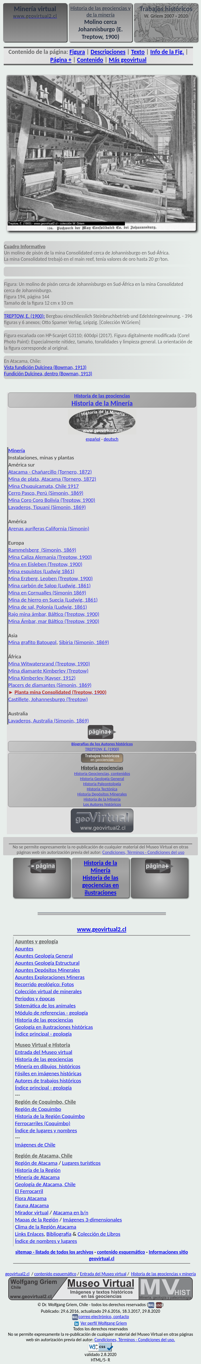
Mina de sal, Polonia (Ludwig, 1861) (47, 607)
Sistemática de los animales (45, 1005)
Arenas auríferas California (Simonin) (48, 528)
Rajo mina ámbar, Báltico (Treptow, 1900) (53, 614)
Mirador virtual (31, 1212)
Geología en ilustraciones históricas (54, 1027)
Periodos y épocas (35, 998)
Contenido (90, 60)
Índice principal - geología (43, 1034)
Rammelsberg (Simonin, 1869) (42, 550)
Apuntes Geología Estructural (47, 963)
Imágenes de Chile (35, 1144)
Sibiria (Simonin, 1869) (84, 642)
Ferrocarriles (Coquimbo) (42, 1123)
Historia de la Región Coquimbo (50, 1116)
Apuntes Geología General (44, 955)
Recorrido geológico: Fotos (44, 984)
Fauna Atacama (32, 1205)
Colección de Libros (99, 1234)
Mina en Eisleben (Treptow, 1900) (45, 564)
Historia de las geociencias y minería (163, 1274)
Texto (138, 52)
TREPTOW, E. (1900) (102, 749)
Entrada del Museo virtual (43, 1052)
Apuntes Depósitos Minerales (47, 970)
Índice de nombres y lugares (46, 1241)
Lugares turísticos (81, 1163)
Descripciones (108, 52)
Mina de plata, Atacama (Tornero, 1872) (52, 479)
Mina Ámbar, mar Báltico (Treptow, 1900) (53, 621)
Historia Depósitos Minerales (102, 794)
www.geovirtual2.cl (101, 929)
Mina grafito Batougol (32, 642)
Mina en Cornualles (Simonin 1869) (47, 592)
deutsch (111, 439)
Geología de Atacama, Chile (45, 1184)
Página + (60, 60)
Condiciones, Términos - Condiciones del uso (143, 852)
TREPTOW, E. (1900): (24, 316)
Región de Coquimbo (38, 1109)
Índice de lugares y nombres (46, 1130)
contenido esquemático (121, 1252)
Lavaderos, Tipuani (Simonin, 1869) (47, 507)
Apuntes (24, 948)
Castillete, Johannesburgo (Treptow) (48, 699)
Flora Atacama (30, 1198)
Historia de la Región (37, 1170)
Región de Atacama (36, 1163)
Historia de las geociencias (44, 1020)
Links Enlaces (29, 1234)
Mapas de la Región (36, 1219)
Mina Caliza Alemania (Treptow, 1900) (50, 557)
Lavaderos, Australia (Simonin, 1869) (48, 720)
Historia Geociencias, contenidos (102, 773)
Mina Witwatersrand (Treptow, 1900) (49, 663)
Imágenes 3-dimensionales (92, 1219)
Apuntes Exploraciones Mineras (49, 977)
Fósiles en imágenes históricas (48, 1073)
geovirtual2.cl (17, 1274)
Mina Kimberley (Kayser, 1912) (42, 678)
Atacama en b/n (70, 1212)
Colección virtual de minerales (48, 991)
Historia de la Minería (102, 799)
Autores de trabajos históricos (48, 1080)
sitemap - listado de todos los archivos (54, 1252)
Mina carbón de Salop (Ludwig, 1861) (49, 585)
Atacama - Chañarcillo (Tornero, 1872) (50, 472)
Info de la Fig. (167, 52)
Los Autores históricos (102, 804)
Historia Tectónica (102, 788)
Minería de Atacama (37, 1177)
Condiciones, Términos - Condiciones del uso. (134, 1339)
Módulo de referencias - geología (51, 1012)
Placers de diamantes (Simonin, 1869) (50, 685)
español (93, 439)
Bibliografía (59, 1234)
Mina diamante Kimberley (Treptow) (48, 670)
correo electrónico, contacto (103, 1316)
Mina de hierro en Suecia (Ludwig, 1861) (53, 600)
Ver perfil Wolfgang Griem (100, 1323)
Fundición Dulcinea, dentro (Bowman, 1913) (48, 373)
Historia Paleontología (102, 783)
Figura (77, 52)
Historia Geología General (102, 778)
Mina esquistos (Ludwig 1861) (41, 571)
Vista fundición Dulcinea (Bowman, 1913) (45, 367)
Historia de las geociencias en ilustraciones (100, 885)
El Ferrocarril (29, 1191)
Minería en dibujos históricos (47, 1066)
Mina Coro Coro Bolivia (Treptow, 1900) (51, 500)
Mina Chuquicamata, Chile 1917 (43, 486)
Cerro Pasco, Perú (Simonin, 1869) (45, 493)
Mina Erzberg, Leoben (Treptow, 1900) (50, 578)
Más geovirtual (128, 60)
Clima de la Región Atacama (45, 1226)
